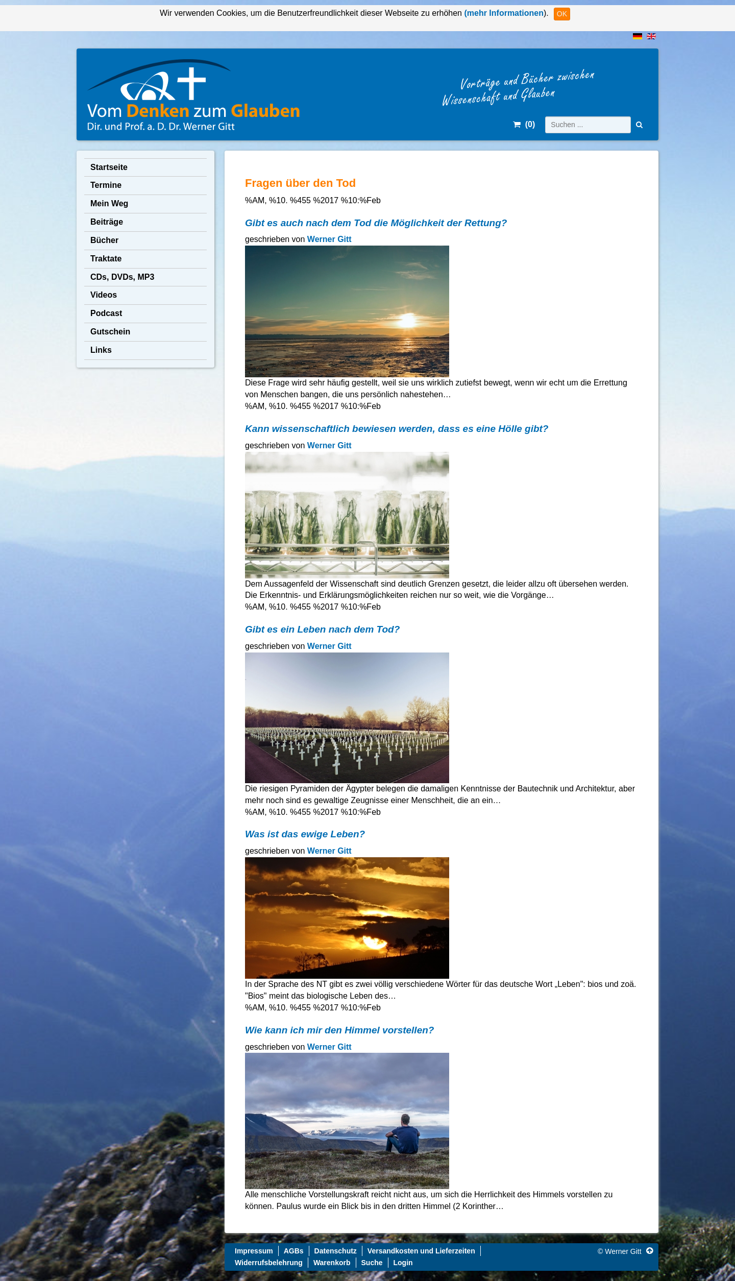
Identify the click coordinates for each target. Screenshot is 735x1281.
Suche (372, 1263)
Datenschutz (335, 1251)
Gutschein (110, 331)
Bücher (104, 240)
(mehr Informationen (503, 13)
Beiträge (106, 221)
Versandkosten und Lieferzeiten (421, 1251)
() (524, 124)
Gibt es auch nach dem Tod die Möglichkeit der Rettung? (376, 222)
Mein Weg (109, 203)
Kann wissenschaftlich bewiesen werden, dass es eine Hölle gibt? (396, 428)
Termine (105, 185)
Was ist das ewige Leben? (305, 834)
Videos (103, 295)
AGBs (294, 1251)
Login (403, 1263)
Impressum (254, 1251)
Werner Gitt (329, 239)
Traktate (105, 258)
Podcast (106, 313)
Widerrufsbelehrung (269, 1263)
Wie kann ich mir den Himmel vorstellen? (339, 1030)
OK (562, 14)
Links (101, 350)
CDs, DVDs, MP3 (122, 277)
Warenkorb (332, 1263)
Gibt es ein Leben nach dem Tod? (322, 629)
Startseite (109, 167)
